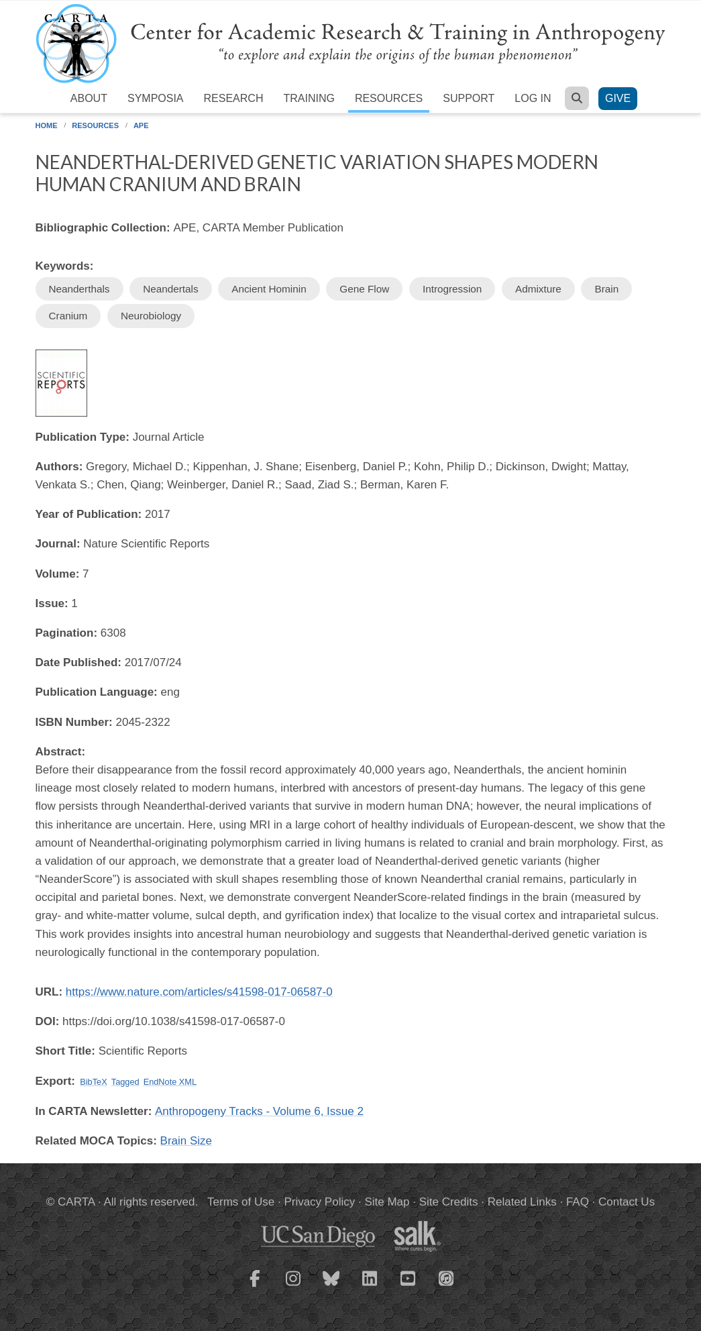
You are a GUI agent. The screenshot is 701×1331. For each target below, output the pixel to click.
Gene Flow (364, 289)
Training (308, 98)
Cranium (68, 315)
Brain (606, 289)
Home (47, 125)
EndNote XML (170, 1082)
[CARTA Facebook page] (255, 1286)
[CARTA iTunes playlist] (446, 1277)
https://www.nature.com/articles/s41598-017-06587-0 (199, 992)
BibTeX (93, 1082)
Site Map (386, 1201)
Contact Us (626, 1201)
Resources (389, 98)
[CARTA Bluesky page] (331, 1286)
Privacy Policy (319, 1201)
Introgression (452, 289)
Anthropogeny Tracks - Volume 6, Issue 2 (259, 1111)
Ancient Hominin (268, 289)
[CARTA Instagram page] (293, 1286)
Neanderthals (79, 289)
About (88, 98)
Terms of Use (240, 1201)
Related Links (522, 1201)
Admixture (538, 289)
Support (468, 98)
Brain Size (186, 1140)
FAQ (577, 1201)
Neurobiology (151, 315)
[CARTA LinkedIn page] (369, 1286)
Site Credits (448, 1201)
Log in (533, 98)
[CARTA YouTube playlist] (408, 1286)
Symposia (155, 98)
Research (234, 98)
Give (618, 98)
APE (141, 125)
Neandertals (170, 289)
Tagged (125, 1082)
